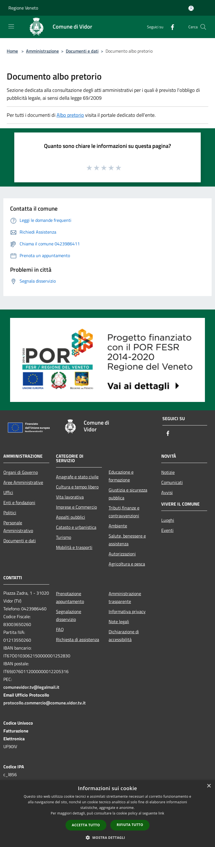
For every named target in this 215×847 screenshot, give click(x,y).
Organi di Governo (20, 472)
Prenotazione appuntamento (70, 597)
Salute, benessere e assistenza (127, 539)
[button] (107, 837)
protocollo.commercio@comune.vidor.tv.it (44, 702)
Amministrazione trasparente (125, 597)
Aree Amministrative (23, 482)
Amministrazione (42, 51)
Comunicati (172, 482)
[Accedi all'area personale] (191, 8)
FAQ (60, 629)
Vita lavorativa (70, 497)
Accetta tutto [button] (86, 825)
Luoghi (167, 520)
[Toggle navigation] (11, 26)
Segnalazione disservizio (68, 615)
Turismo (63, 537)
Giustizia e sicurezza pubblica (128, 494)
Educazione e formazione (121, 476)
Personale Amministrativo (18, 526)
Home (12, 51)
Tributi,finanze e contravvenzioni (124, 511)
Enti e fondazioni (19, 502)
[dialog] (107, 813)
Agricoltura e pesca (127, 563)
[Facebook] (170, 27)
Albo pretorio (70, 115)
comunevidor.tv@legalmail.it (31, 687)
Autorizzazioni (122, 553)
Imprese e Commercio (76, 507)
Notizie (168, 472)
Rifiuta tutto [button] (130, 824)
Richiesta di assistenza (77, 639)
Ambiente (118, 525)
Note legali (119, 621)
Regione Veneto (23, 7)
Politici (9, 512)
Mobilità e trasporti (74, 547)
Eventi (167, 530)
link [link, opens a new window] (161, 813)
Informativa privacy (127, 611)
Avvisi (167, 492)
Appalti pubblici (70, 517)
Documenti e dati (82, 51)
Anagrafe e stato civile (77, 476)
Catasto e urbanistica (76, 527)
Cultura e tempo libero (77, 486)
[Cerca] (203, 27)
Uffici (8, 492)
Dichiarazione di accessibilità (124, 635)
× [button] (209, 786)
